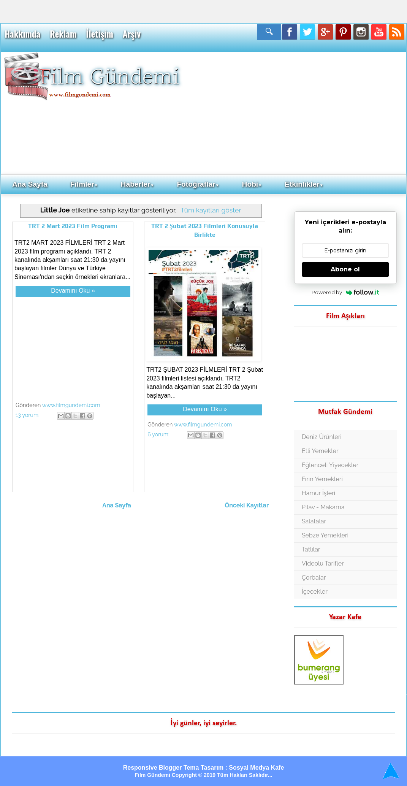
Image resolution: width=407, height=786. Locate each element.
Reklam (63, 33)
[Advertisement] (293, 112)
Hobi (252, 184)
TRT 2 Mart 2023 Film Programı (72, 226)
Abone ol (345, 269)
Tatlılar (311, 549)
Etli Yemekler (320, 451)
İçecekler (315, 591)
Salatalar (314, 521)
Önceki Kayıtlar (247, 505)
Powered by (345, 292)
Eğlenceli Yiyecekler (330, 465)
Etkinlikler (304, 184)
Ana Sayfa (30, 184)
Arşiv (132, 33)
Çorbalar (314, 577)
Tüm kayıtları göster (211, 210)
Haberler (137, 184)
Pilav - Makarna (323, 507)
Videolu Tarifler (323, 563)
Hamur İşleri (318, 493)
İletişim (99, 33)
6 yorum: (159, 434)
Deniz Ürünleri (322, 437)
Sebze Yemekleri (325, 535)
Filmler (84, 184)
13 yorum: (28, 415)
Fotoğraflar (198, 184)
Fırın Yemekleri (322, 479)
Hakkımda (22, 33)
